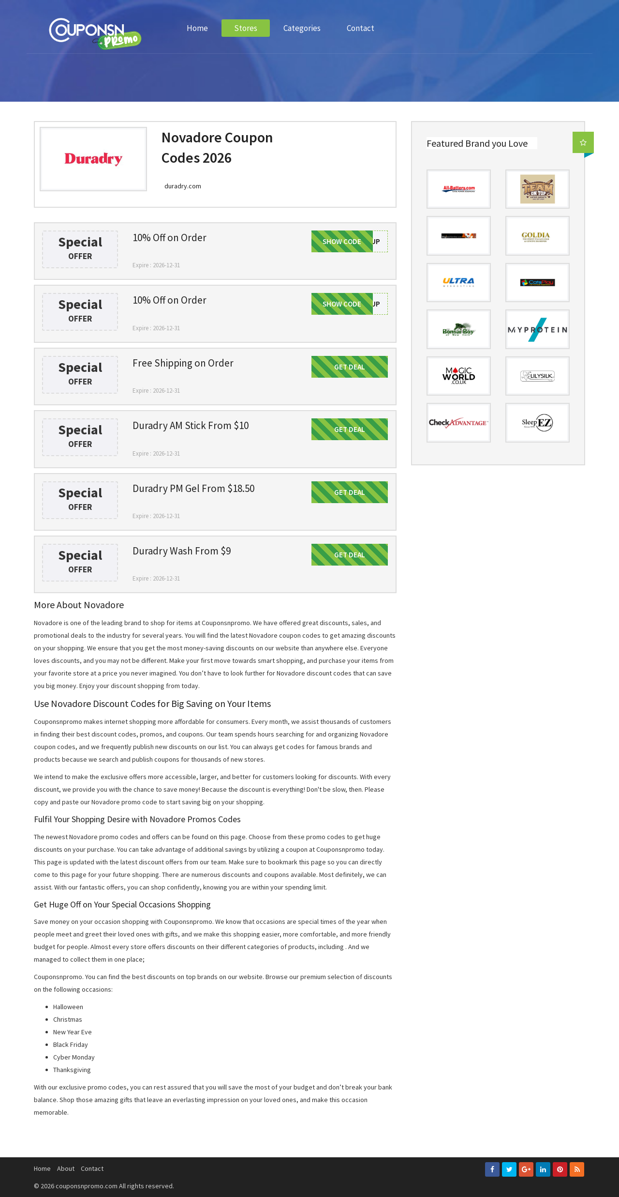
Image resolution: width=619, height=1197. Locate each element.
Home (197, 28)
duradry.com (182, 186)
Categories (302, 28)
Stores (245, 28)
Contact (360, 28)
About (65, 1168)
